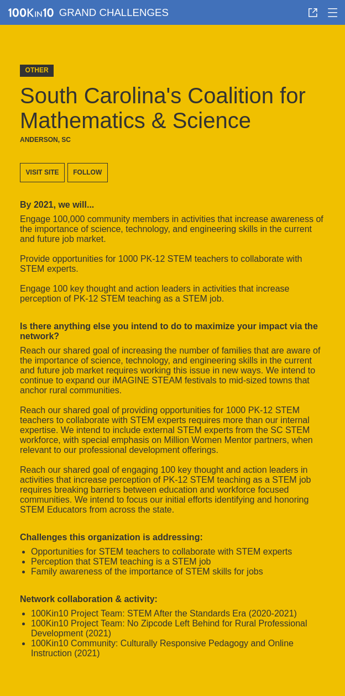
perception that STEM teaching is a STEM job (121, 561)
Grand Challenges (114, 12)
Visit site (42, 172)
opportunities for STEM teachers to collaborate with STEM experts (161, 551)
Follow (87, 172)
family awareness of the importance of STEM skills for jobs (147, 571)
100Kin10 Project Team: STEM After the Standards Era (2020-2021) (164, 613)
